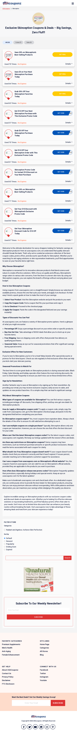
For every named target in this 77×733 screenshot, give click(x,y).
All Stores (44, 651)
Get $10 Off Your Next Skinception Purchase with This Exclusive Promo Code (26, 113)
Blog (42, 655)
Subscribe (38, 617)
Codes (18, 42)
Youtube (43, 680)
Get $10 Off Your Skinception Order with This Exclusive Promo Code (26, 152)
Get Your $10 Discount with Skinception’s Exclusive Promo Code (26, 211)
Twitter (43, 673)
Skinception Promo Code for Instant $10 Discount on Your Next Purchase (26, 172)
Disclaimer (6, 680)
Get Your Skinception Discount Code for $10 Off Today (25, 231)
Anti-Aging (6, 651)
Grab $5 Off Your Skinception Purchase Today (24, 133)
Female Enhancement (11, 655)
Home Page (44, 644)
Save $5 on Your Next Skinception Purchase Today (24, 74)
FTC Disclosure (8, 684)
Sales (29, 42)
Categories (44, 648)
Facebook (44, 670)
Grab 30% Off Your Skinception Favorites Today (24, 94)
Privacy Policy (7, 677)
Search (67, 558)
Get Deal (62, 54)
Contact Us (6, 673)
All (7, 42)
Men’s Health (7, 648)
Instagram (44, 677)
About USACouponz (10, 670)
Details (68, 64)
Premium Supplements (11, 644)
